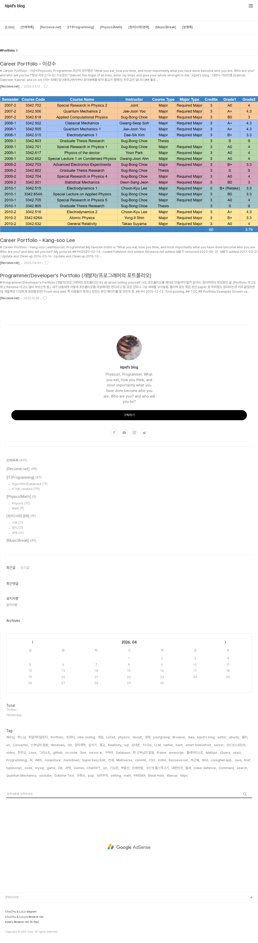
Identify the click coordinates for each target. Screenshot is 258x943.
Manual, (172, 775)
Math (18, 508)
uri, (8, 745)
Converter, (21, 745)
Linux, (33, 752)
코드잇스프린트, (236, 745)
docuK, (138, 737)
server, (219, 745)
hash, (179, 745)
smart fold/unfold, (198, 745)
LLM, (158, 745)
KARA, (162, 760)
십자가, (93, 745)
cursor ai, (96, 752)
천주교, (22, 752)
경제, (148, 737)
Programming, (16, 760)
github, (58, 752)
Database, (123, 752)
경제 (18, 533)
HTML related (26, 489)
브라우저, (103, 775)
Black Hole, (156, 775)
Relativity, (115, 745)
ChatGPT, (94, 768)
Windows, (58, 745)
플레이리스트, (195, 752)
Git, (70, 745)
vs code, (71, 752)
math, (128, 775)
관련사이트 (12, 897)
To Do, (147, 745)
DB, (60, 768)
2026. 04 (129, 642)
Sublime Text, (64, 775)
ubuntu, (234, 737)
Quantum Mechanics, (21, 775)
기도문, (114, 768)
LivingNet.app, (221, 760)
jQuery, (225, 752)
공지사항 (11, 605)
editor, (222, 737)
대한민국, (177, 768)
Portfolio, (57, 737)
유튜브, (81, 775)
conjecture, (53, 760)
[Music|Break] (165, 27)
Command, (227, 768)
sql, (127, 745)
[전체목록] (27, 27)
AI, (31, 760)
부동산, (125, 768)
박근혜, (195, 760)
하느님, (21, 737)
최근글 (10, 568)
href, (247, 760)
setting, (116, 775)
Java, (238, 760)
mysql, (40, 768)
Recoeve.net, (179, 760)
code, (28, 768)
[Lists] (9, 27)
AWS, (39, 760)
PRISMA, (140, 775)
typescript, (14, 768)
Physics (21, 503)
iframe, (162, 752)
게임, (101, 737)
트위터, (70, 737)
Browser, (179, 737)
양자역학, (80, 745)
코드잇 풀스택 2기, (158, 768)
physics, (124, 737)
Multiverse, (124, 760)
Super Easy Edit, (94, 760)
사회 (17, 523)
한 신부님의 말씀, (144, 752)
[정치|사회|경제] (138, 27)
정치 (17, 528)
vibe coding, (86, 737)
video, (11, 752)
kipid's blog (15, 6)
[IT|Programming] (80, 27)
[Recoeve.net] (50, 27)
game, (51, 768)
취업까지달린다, (38, 737)
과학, (68, 768)
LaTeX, (111, 737)
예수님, (10, 737)
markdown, (71, 760)
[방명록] (187, 27)
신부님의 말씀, (40, 745)
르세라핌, (138, 768)
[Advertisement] (129, 847)
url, (105, 768)
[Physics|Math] (111, 27)
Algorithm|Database (30, 484)
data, (191, 737)
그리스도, (45, 752)
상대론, (136, 745)
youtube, (45, 775)
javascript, (176, 752)
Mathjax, (212, 752)
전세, (111, 760)
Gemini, (79, 768)
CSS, (152, 760)
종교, (103, 745)
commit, (141, 760)
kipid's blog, (206, 737)
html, (205, 760)
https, (184, 775)
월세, (188, 768)
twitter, (169, 745)
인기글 (24, 568)
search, (242, 768)
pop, (91, 775)
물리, (245, 737)
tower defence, (205, 768)
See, (83, 752)
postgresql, (162, 737)
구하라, (109, 752)
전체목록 (16, 460)
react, (237, 752)
